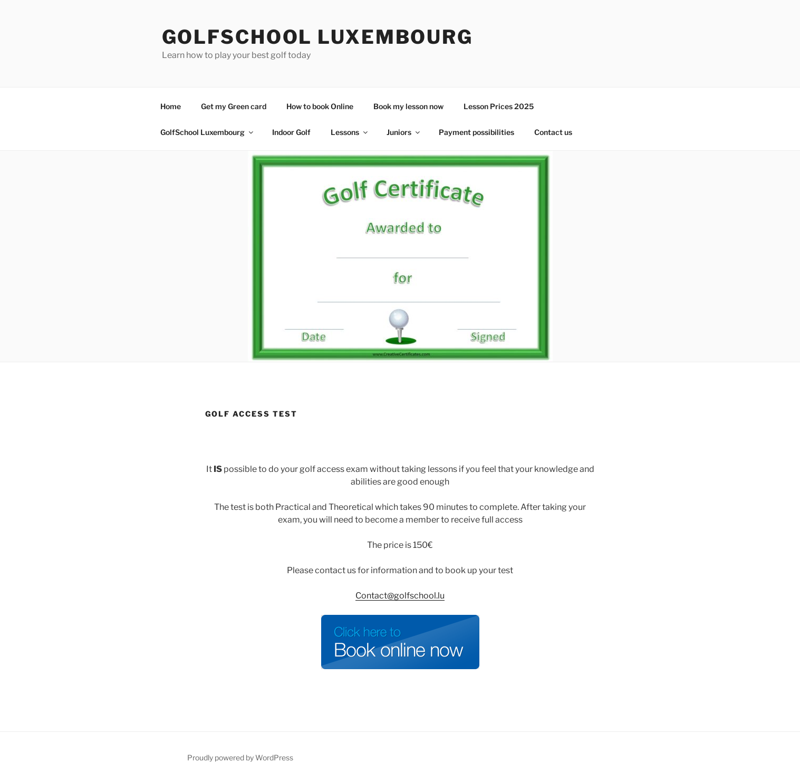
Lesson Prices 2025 (499, 106)
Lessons (350, 132)
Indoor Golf (291, 132)
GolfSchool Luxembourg (317, 37)
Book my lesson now (408, 106)
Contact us (553, 132)
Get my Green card (233, 106)
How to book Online (319, 106)
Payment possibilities (476, 132)
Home (170, 106)
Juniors (404, 132)
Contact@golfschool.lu (400, 596)
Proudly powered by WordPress (240, 757)
